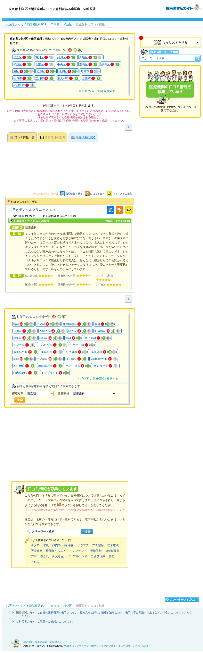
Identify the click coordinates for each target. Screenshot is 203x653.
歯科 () (23, 359)
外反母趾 (58, 556)
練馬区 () (110, 64)
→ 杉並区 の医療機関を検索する (97, 378)
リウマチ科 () (82, 345)
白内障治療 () (25, 373)
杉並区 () (22, 64)
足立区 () (22, 57)
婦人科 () (79, 331)
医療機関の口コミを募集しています (170, 91)
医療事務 (36, 550)
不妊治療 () (24, 366)
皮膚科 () (24, 331)
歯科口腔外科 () (104, 359)
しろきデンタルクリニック (29, 209)
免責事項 (69, 645)
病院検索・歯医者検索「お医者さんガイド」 (47, 642)
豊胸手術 (96, 550)
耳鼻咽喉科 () (77, 324)
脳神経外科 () (25, 352)
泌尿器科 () (104, 352)
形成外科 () (24, 345)
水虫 (46, 545)
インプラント (78, 550)
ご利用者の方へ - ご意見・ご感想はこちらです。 (45, 621)
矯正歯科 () (76, 359)
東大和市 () (68, 78)
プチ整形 (98, 545)
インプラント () (55, 373)
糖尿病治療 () (50, 366)
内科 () (23, 324)
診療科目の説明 (55, 137)
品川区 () (66, 57)
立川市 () (44, 78)
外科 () (73, 338)
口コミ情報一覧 (24, 137)
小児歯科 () (49, 359)
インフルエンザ (77, 556)
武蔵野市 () (24, 85)
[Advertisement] (78, 439)
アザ (34, 556)
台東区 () (44, 64)
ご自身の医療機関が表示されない (57, 612)
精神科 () (24, 338)
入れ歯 (35, 561)
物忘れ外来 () (106, 366)
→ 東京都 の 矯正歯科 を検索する (96, 91)
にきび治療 (98, 556)
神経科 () (51, 338)
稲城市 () (22, 78)
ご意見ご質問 (140, 645)
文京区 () (46, 71)
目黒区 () (68, 71)
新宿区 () (91, 57)
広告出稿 (126, 645)
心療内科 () (108, 331)
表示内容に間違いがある (140, 612)
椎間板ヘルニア (56, 550)
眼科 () (105, 324)
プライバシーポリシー (88, 645)
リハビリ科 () (52, 345)
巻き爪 (44, 556)
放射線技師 (112, 550)
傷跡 (111, 556)
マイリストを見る (175, 42)
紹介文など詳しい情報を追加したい (101, 612)
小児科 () (48, 324)
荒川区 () (44, 57)
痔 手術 (69, 545)
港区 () (23, 71)
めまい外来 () (78, 366)
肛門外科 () (77, 352)
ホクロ (35, 545)
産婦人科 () (52, 331)
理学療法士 (114, 545)
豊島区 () (88, 64)
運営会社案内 (111, 645)
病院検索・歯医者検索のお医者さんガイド (183, 7)
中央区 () (66, 64)
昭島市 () (90, 71)
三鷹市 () (91, 78)
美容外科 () (52, 352)
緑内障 (56, 545)
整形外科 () (98, 338)
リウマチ (83, 545)
